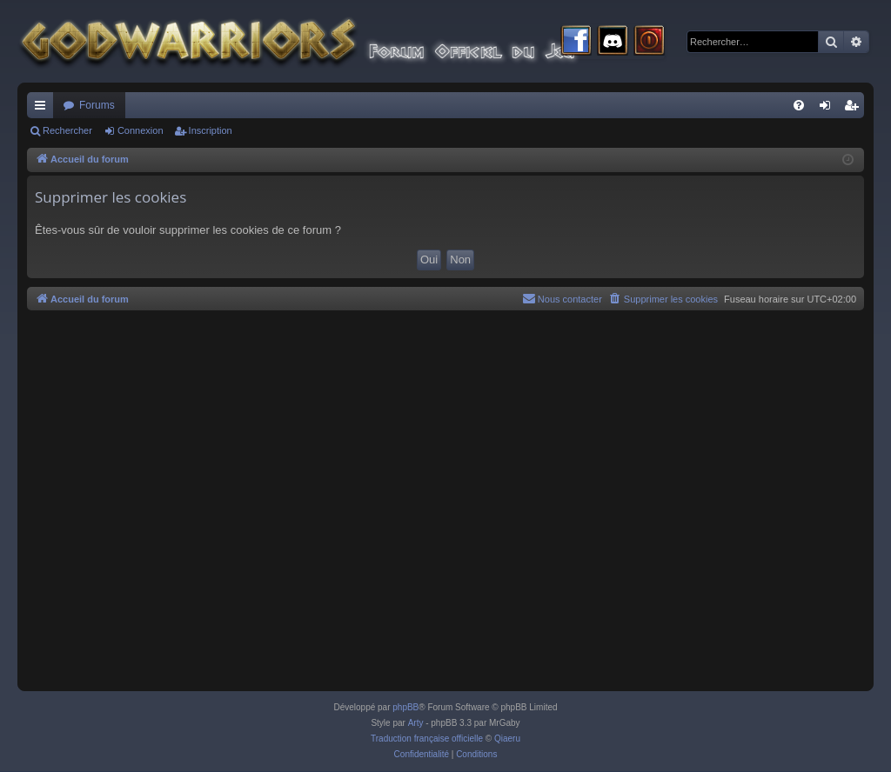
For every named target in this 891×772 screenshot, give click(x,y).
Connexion (140, 130)
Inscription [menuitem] (855, 108)
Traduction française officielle (427, 738)
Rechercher (67, 130)
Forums (97, 105)
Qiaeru (507, 738)
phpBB (405, 707)
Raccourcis (43, 108)
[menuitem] (799, 105)
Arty (416, 723)
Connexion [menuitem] (829, 108)
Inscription (210, 130)
